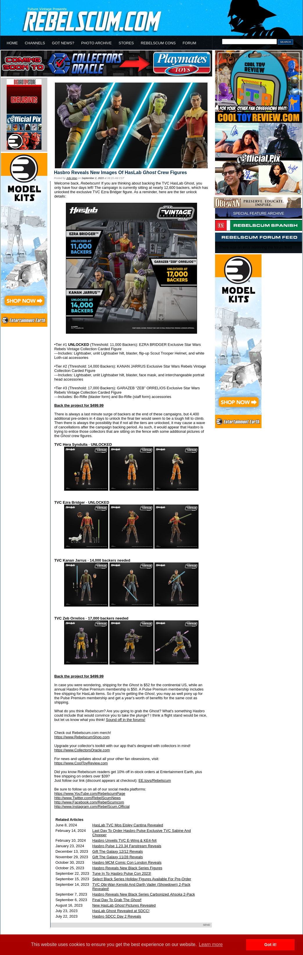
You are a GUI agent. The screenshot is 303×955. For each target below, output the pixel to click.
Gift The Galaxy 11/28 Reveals (117, 857)
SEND (206, 924)
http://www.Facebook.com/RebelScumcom (89, 802)
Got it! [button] (270, 944)
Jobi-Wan (71, 178)
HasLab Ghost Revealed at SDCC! (120, 911)
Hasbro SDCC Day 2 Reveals (116, 916)
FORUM (189, 43)
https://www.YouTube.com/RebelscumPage (89, 793)
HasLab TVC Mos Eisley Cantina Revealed (127, 825)
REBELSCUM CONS (158, 43)
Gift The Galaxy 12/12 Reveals (117, 851)
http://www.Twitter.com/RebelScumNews (87, 798)
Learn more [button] (211, 944)
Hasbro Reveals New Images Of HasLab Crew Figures (120, 172)
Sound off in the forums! (125, 719)
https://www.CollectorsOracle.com (82, 750)
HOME (12, 43)
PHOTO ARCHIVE (96, 43)
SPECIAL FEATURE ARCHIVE (258, 213)
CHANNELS (35, 43)
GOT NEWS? (63, 43)
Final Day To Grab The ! (117, 900)
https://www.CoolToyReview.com (81, 763)
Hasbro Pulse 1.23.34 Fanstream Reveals (126, 846)
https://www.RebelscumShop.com (82, 737)
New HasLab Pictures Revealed (124, 905)
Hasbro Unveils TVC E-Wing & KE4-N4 (124, 840)
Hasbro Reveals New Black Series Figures (127, 868)
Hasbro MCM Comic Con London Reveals (126, 862)
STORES (126, 43)
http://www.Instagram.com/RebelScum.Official (91, 806)
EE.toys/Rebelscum (154, 780)
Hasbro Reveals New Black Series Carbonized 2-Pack (143, 894)
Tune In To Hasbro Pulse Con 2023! (121, 873)
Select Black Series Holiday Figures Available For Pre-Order (141, 879)
